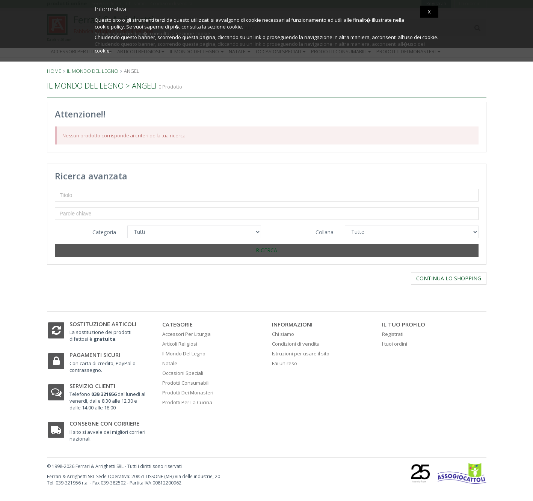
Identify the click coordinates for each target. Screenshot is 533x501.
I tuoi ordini (394, 343)
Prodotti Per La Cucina (187, 402)
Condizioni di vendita (296, 343)
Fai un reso (284, 363)
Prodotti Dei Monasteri (187, 392)
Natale (169, 363)
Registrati (392, 334)
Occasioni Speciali (182, 373)
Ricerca (266, 250)
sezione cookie (224, 26)
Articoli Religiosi (179, 343)
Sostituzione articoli (102, 324)
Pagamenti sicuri (94, 354)
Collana (325, 232)
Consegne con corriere (104, 423)
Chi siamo (283, 334)
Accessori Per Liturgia (186, 334)
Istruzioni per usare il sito (300, 353)
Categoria (104, 232)
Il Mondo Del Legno (183, 353)
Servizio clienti (92, 386)
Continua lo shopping (448, 278)
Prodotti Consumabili (186, 382)
